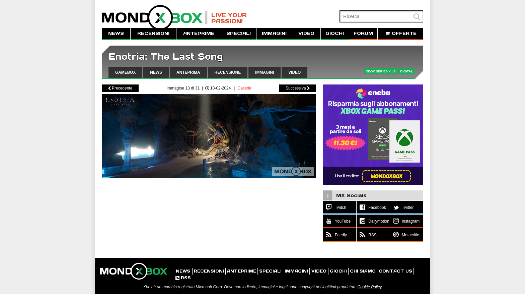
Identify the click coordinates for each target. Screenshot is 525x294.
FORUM (363, 33)
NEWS (116, 33)
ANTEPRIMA (188, 72)
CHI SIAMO (363, 271)
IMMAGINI (274, 33)
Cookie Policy (369, 287)
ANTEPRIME (198, 33)
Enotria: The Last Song (165, 56)
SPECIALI (238, 33)
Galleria (244, 88)
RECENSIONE (228, 72)
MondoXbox (155, 17)
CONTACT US (395, 271)
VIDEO (306, 33)
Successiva (298, 88)
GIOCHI (334, 33)
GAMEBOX (125, 72)
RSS (183, 277)
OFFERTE (400, 33)
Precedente (120, 88)
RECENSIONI (153, 33)
